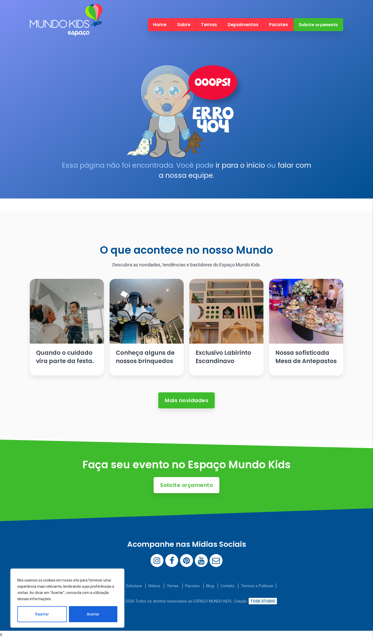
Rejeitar (42, 614)
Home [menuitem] (160, 25)
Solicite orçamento (318, 24)
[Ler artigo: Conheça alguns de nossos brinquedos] (147, 327)
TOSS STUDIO (262, 601)
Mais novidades (186, 400)
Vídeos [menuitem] (154, 585)
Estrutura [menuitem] (134, 585)
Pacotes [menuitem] (278, 25)
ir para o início (240, 165)
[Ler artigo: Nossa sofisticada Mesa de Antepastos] (306, 327)
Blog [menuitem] (210, 585)
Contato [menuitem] (227, 585)
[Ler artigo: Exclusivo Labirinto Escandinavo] (226, 327)
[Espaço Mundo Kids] (66, 31)
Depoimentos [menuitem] (243, 25)
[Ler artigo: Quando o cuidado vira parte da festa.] (67, 327)
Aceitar (93, 614)
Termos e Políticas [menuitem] (257, 585)
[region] (67, 598)
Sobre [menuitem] (183, 25)
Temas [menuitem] (209, 25)
